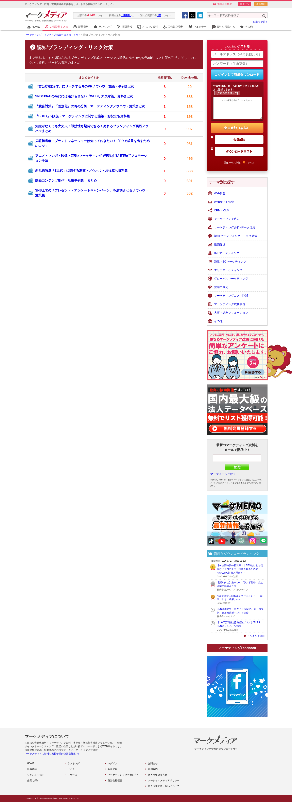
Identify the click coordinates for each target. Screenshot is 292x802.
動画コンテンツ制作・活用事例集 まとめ (66, 180)
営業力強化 (221, 290)
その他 (249, 26)
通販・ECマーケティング (230, 264)
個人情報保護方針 (157, 775)
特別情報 (127, 26)
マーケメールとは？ (223, 477)
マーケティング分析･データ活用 (234, 230)
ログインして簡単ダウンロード (237, 74)
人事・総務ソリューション (231, 316)
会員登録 (261, 4)
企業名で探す (260, 21)
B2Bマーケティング (226, 256)
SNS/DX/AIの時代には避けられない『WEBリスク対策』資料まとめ (84, 96)
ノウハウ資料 (150, 26)
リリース (72, 775)
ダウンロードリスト (239, 154)
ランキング (105, 26)
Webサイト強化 (224, 205)
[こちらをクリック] (227, 93)
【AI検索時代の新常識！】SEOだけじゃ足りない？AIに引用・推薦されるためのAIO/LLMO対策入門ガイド (240, 572)
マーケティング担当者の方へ (123, 775)
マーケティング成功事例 (229, 307)
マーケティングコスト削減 (231, 298)
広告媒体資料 (176, 26)
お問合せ (153, 763)
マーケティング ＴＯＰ (38, 34)
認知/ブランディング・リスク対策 (235, 239)
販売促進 (219, 247)
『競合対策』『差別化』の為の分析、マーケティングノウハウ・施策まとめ (90, 106)
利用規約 (153, 769)
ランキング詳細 (255, 639)
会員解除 (239, 143)
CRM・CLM (221, 213)
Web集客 (220, 196)
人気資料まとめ (59, 26)
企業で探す (33, 780)
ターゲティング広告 (227, 222)
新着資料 (83, 26)
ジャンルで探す (35, 775)
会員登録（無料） (237, 131)
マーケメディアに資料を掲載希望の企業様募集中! (52, 753)
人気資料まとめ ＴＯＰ (67, 34)
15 (159, 15)
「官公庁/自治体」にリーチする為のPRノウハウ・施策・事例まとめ (85, 86)
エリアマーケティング (228, 273)
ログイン (245, 4)
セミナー (72, 769)
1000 (126, 15)
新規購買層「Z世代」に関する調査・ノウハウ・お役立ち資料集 (81, 170)
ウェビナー (200, 26)
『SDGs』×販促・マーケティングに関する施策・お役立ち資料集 (82, 116)
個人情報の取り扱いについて (163, 786)
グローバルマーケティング (231, 281)
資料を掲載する (226, 26)
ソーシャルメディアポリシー (163, 780)
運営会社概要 (224, 4)
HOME (36, 26)
